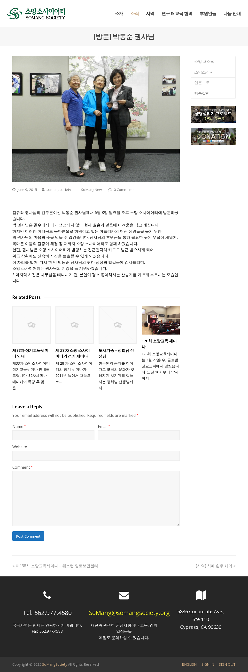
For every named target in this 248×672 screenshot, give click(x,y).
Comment (22, 467)
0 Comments (124, 189)
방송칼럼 (202, 93)
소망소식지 (204, 72)
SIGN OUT (227, 664)
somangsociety (58, 189)
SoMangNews (92, 189)
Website (19, 447)
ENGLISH (189, 664)
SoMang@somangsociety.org (129, 612)
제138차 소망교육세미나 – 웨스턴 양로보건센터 (55, 565)
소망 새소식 (204, 61)
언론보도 (202, 82)
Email (104, 426)
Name (19, 426)
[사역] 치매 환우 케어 (216, 565)
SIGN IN (208, 664)
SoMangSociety (54, 664)
